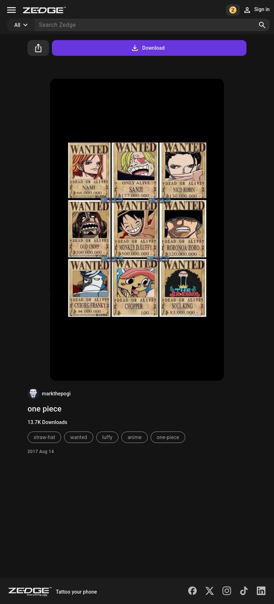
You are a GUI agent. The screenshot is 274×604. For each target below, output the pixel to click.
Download (148, 48)
